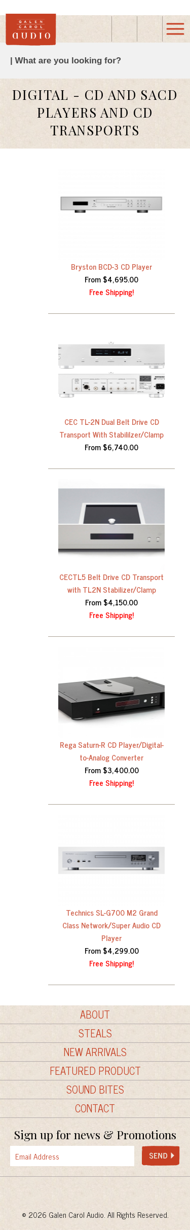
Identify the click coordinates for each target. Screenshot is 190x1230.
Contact (95, 1108)
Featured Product (95, 1071)
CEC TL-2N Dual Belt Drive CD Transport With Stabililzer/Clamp (111, 428)
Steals (95, 1033)
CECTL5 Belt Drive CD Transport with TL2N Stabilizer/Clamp (111, 583)
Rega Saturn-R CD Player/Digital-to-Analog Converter (112, 751)
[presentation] (102, 1156)
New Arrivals (95, 1052)
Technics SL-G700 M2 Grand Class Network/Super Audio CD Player (111, 925)
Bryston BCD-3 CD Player (111, 266)
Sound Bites (95, 1089)
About (95, 1014)
